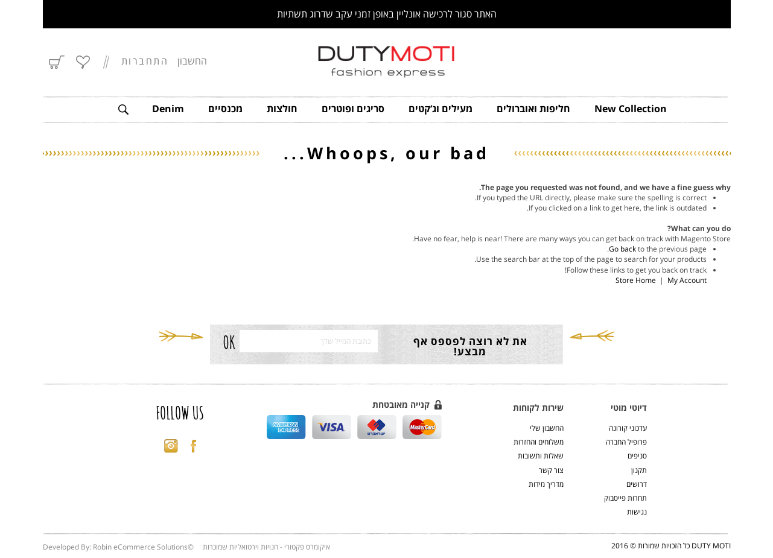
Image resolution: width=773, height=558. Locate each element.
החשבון (192, 60)
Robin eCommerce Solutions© (143, 547)
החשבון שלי (547, 428)
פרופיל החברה (626, 442)
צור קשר (551, 470)
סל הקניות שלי (58, 62)
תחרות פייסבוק (625, 498)
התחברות (145, 61)
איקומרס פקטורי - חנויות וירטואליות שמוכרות (266, 547)
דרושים (636, 484)
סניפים (637, 456)
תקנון (639, 470)
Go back (622, 249)
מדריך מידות (546, 484)
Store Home (636, 280)
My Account (687, 280)
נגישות (637, 512)
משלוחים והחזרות (539, 442)
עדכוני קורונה (628, 428)
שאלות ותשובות (541, 456)
